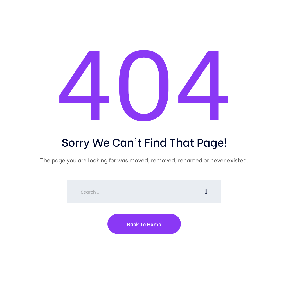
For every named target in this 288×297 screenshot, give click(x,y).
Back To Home (144, 224)
